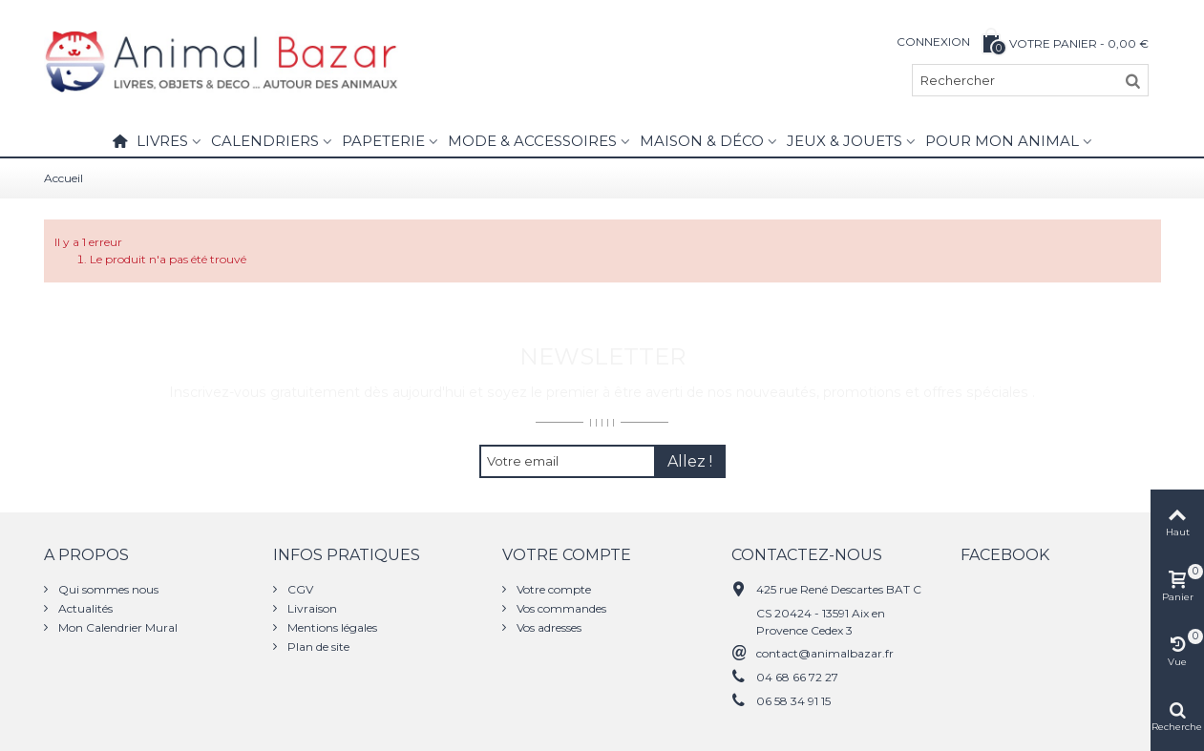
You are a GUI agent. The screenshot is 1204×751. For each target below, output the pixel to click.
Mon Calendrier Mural (116, 627)
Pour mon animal (1002, 141)
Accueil (63, 178)
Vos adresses (547, 627)
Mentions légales (331, 627)
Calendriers (265, 141)
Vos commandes (560, 608)
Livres (162, 141)
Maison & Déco (702, 141)
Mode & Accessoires (532, 141)
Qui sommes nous (106, 589)
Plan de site (317, 646)
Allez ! (689, 461)
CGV (299, 589)
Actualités (84, 608)
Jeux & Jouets (844, 141)
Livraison (311, 608)
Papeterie (383, 141)
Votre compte (552, 589)
